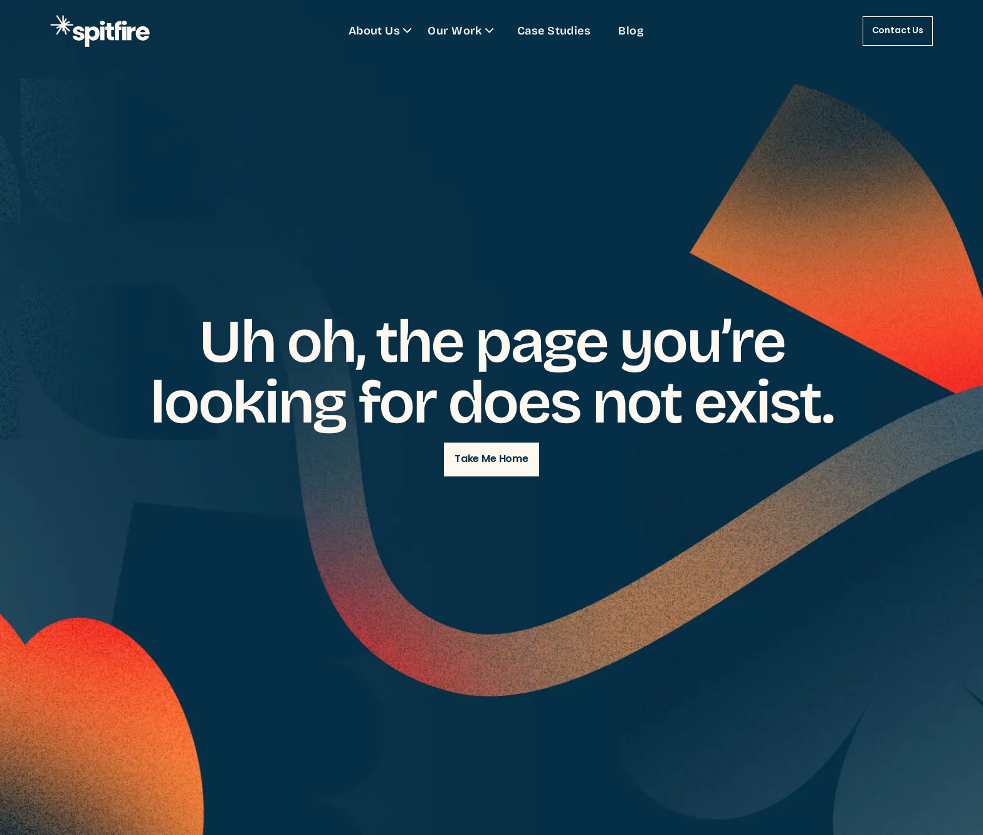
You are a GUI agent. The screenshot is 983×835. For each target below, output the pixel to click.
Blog (631, 30)
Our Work (462, 30)
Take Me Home (491, 459)
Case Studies (554, 30)
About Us (382, 30)
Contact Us (897, 31)
